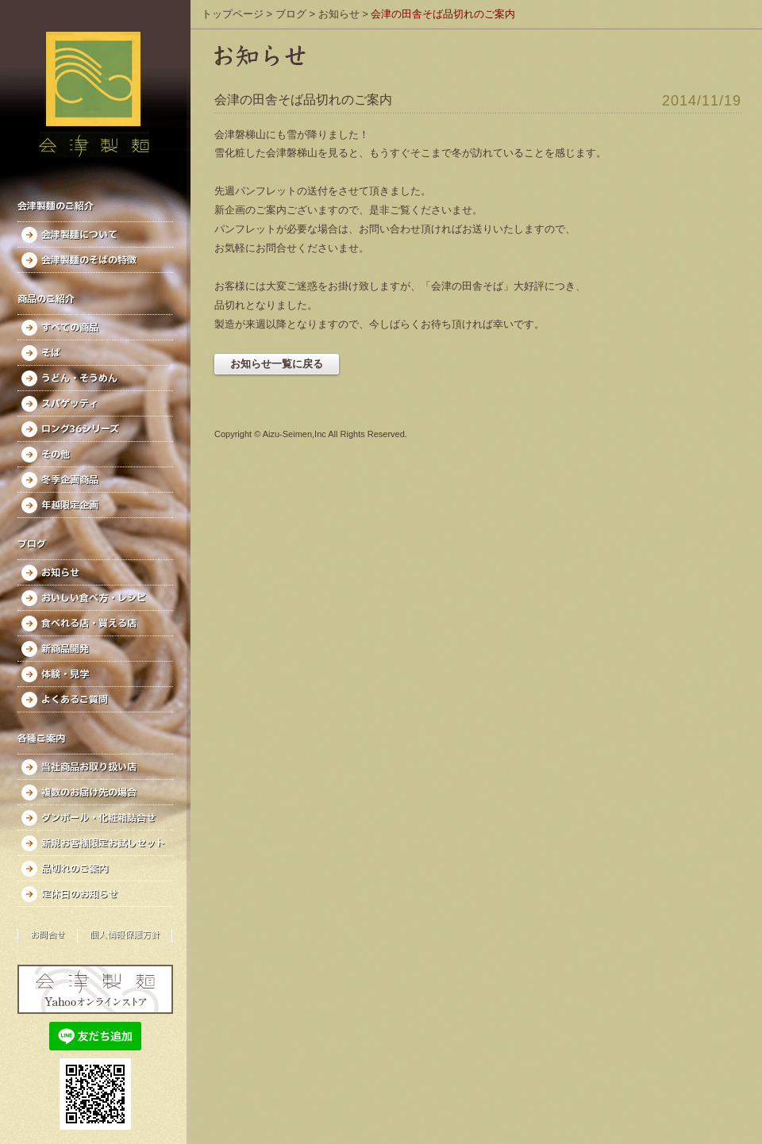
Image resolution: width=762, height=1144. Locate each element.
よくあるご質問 (74, 700)
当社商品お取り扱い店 (89, 767)
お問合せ (47, 935)
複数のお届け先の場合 (89, 792)
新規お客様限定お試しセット (103, 843)
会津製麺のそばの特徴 (89, 260)
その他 (55, 454)
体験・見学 (65, 674)
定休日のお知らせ (79, 894)
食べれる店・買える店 (89, 623)
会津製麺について (79, 235)
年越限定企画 (69, 505)
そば (50, 353)
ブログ (290, 14)
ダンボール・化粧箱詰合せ (98, 818)
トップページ (233, 14)
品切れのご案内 (74, 869)
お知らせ (60, 573)
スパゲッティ (69, 404)
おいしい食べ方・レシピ (93, 598)
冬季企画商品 (69, 480)
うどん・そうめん (79, 378)
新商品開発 (65, 649)
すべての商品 (69, 328)
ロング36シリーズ (80, 429)
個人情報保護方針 (125, 935)
